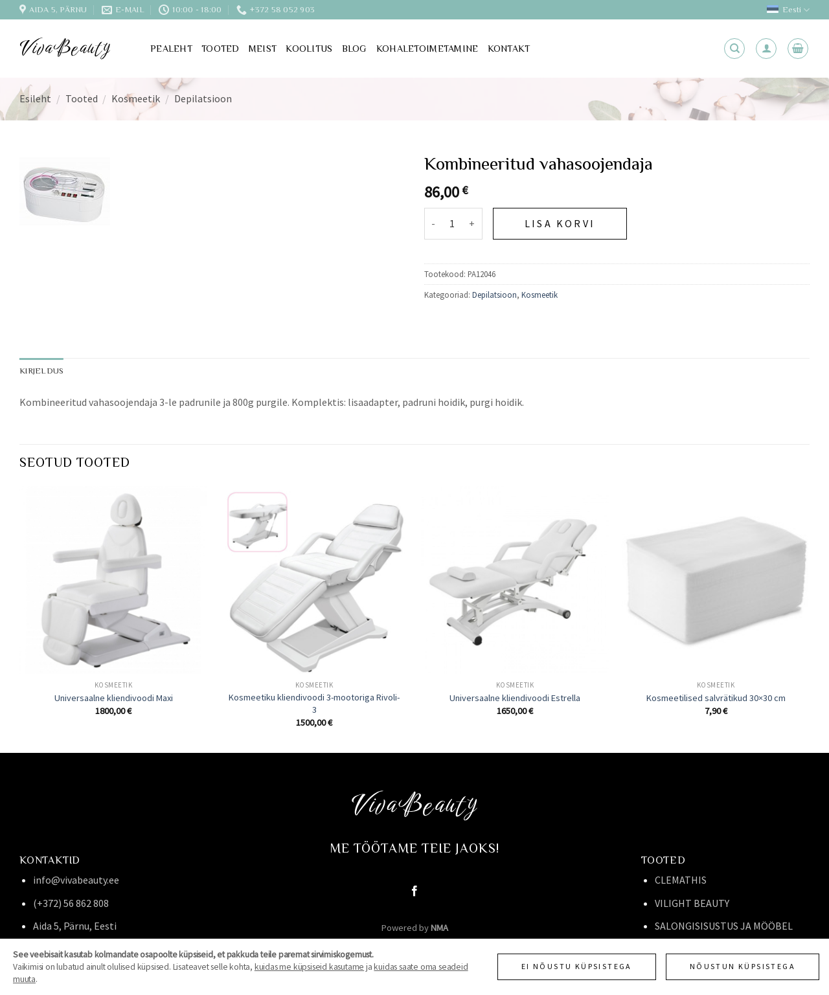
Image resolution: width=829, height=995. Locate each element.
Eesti (788, 10)
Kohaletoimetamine (427, 48)
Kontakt (509, 48)
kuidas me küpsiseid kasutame (309, 966)
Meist (263, 48)
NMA (439, 928)
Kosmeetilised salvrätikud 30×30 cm (716, 698)
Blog (354, 48)
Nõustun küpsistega (742, 966)
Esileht (35, 98)
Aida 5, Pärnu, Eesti (75, 925)
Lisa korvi (560, 223)
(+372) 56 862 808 (71, 903)
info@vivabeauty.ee (76, 879)
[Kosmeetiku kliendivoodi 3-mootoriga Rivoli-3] (314, 580)
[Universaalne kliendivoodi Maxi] (113, 580)
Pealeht (171, 48)
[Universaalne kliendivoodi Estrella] (515, 580)
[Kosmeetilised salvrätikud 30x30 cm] (716, 580)
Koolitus (309, 48)
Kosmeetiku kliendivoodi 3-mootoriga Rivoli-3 (314, 703)
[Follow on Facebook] (414, 891)
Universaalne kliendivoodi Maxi (113, 698)
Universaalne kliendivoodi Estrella (514, 698)
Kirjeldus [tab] (41, 370)
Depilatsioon (203, 98)
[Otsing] (734, 48)
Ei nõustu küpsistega (576, 966)
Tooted (220, 48)
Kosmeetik (135, 98)
